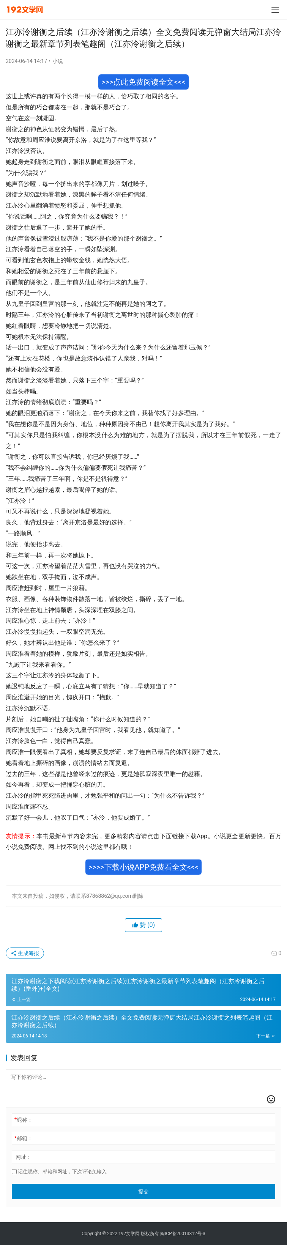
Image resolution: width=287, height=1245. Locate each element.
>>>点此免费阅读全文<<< (143, 82)
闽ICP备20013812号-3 (182, 1233)
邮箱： (23, 1138)
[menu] (275, 10)
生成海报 (25, 953)
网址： (24, 1157)
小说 (57, 61)
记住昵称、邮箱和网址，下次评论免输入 (59, 1171)
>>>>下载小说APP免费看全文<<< (143, 867)
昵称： (23, 1120)
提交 (143, 1191)
